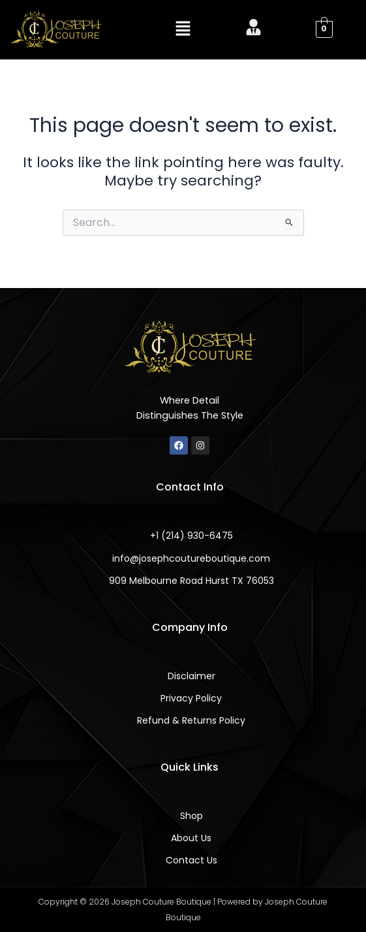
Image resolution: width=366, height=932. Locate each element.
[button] (183, 29)
